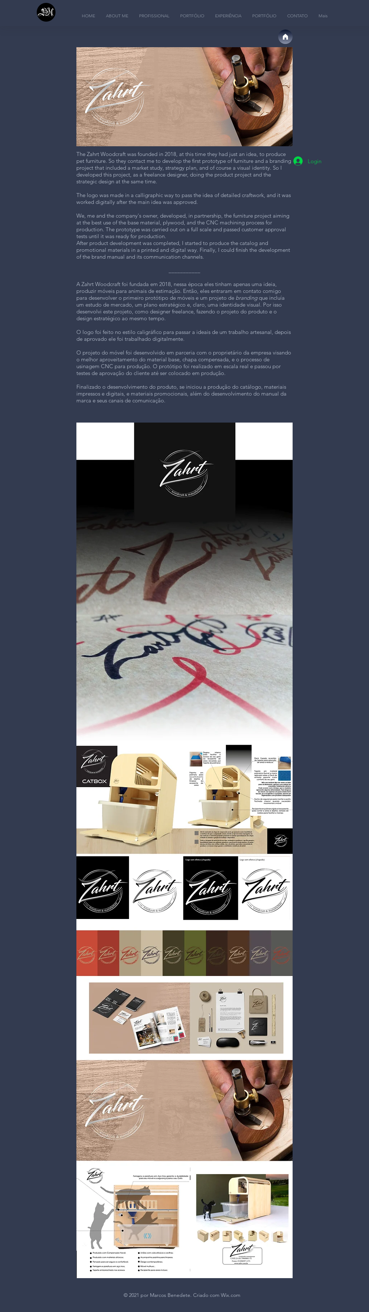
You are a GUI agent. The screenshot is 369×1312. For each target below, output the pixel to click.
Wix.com (230, 1295)
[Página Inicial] (285, 37)
